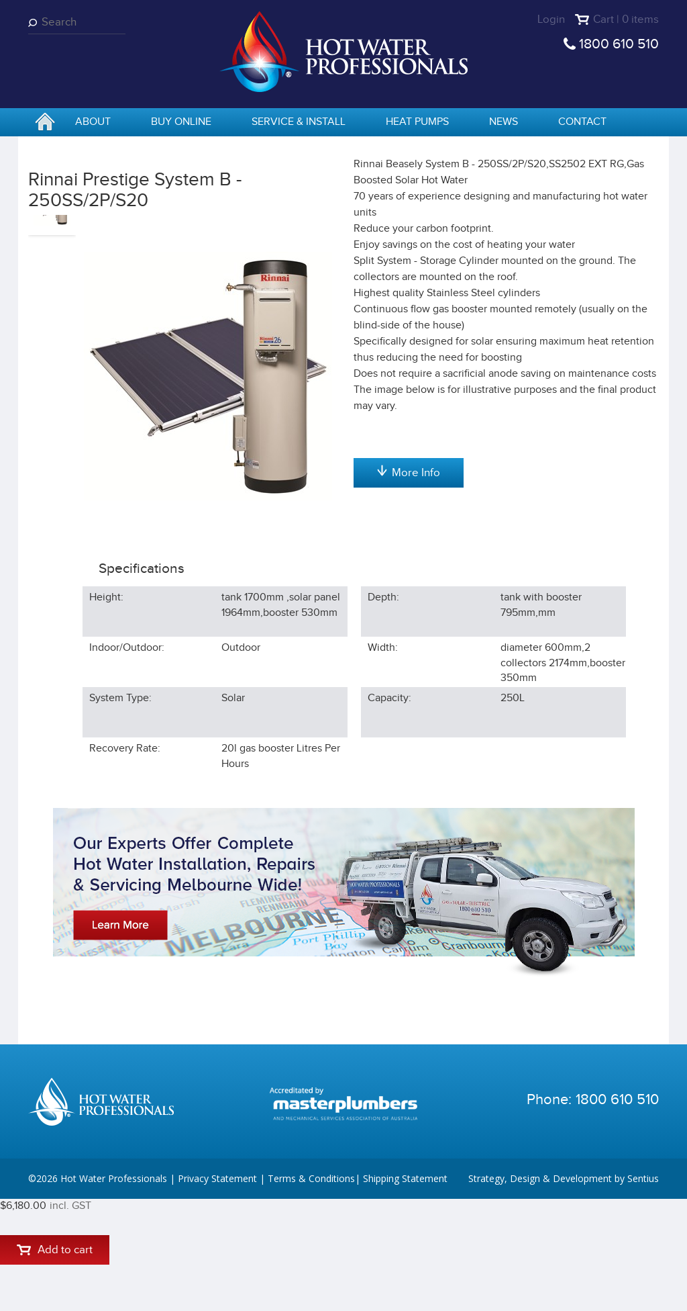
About (93, 122)
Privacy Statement (217, 1290)
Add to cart (408, 283)
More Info (408, 634)
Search (35, 22)
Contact (582, 122)
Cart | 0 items (626, 19)
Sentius (643, 1290)
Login (551, 19)
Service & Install (299, 122)
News (503, 122)
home (45, 123)
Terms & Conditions (311, 1290)
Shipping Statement (405, 1290)
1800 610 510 (619, 44)
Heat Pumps (417, 122)
